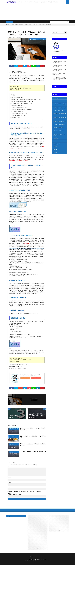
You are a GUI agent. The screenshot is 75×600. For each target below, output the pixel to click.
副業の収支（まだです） (15, 117)
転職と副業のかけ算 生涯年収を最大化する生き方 (30, 374)
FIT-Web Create (38, 560)
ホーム (19, 1)
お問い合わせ (55, 1)
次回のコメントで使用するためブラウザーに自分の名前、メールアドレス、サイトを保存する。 (25, 491)
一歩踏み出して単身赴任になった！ (60, 121)
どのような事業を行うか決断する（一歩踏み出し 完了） (21, 103)
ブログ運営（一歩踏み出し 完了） (19, 107)
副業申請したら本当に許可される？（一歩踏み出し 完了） (22, 101)
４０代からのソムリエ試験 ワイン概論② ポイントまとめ (59, 70)
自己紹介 (55, 146)
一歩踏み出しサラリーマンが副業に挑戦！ (17, 24)
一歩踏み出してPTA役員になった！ (60, 107)
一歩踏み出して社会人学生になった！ (59, 131)
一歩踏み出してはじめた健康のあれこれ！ (59, 114)
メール (9, 482)
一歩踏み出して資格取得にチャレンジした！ (59, 135)
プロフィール (23, 1)
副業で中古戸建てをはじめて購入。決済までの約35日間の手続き (32, 436)
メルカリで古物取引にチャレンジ (59, 100)
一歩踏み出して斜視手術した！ (59, 127)
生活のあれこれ (43, 1)
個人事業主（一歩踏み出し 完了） (18, 105)
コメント (10, 466)
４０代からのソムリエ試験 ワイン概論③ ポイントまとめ (59, 66)
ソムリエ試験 (56, 98)
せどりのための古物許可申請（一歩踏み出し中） (22, 109)
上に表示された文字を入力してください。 (15, 494)
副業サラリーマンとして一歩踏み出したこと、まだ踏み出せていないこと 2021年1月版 (38, 24)
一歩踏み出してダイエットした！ (59, 110)
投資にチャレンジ (57, 143)
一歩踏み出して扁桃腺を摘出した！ (60, 124)
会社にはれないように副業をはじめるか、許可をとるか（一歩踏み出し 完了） (26, 99)
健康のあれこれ (36, 1)
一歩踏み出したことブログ (41, 559)
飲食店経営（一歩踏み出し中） (19, 115)
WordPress (48, 560)
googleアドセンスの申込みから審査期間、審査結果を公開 (33, 451)
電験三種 (55, 149)
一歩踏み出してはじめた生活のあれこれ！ (59, 118)
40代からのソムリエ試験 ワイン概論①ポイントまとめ (59, 74)
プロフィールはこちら (56, 51)
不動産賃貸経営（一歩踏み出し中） (19, 113)
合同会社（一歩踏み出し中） (17, 111)
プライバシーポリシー (34, 556)
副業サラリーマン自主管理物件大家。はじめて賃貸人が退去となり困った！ (32, 429)
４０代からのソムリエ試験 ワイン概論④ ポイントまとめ (59, 62)
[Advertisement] (37, 12)
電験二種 (55, 152)
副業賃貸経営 (56, 138)
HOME (8, 24)
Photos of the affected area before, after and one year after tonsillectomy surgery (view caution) (59, 78)
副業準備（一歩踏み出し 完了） (17, 97)
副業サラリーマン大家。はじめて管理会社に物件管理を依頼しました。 (32, 444)
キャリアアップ (29, 1)
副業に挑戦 (50, 1)
